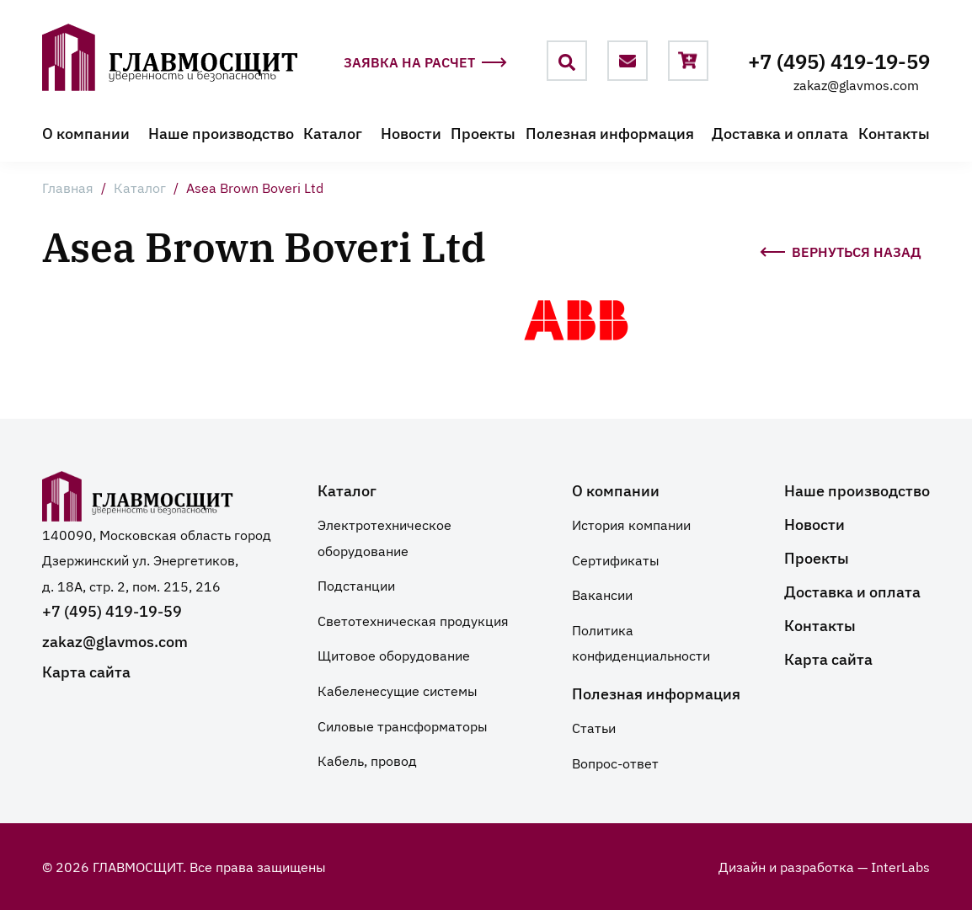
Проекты (483, 132)
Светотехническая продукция (413, 620)
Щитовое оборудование (394, 654)
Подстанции (356, 584)
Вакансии (602, 594)
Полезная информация (610, 132)
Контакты (894, 132)
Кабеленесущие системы (398, 690)
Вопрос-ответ (615, 762)
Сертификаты (616, 559)
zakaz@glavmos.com (856, 84)
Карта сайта (86, 671)
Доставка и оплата (780, 132)
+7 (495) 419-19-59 (839, 60)
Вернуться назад (840, 249)
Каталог (332, 132)
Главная (67, 187)
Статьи (594, 727)
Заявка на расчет (425, 63)
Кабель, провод (367, 760)
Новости (411, 132)
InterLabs (900, 866)
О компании (86, 132)
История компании (631, 524)
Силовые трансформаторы (403, 725)
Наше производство (221, 132)
